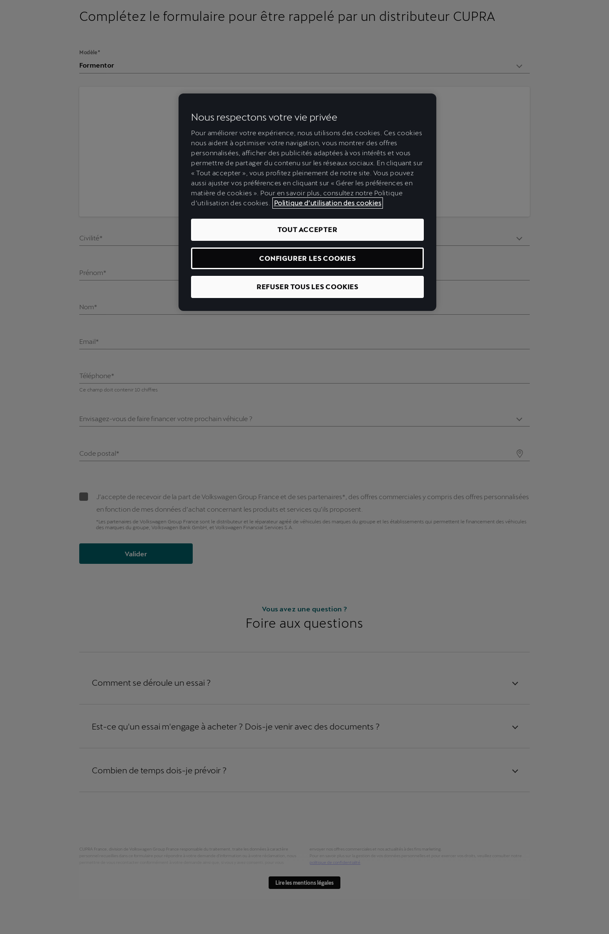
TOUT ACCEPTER (307, 229)
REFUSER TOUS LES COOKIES (307, 286)
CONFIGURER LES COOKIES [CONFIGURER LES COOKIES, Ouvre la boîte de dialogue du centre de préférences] (307, 258)
